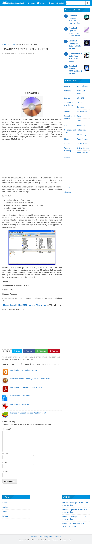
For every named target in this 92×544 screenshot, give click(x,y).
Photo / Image (83, 139)
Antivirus (67, 91)
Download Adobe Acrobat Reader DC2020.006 (27, 387)
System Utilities (83, 148)
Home (31, 3)
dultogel (67, 187)
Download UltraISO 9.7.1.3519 (15, 357)
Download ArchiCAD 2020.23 (21, 396)
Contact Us (57, 537)
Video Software (83, 153)
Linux (79, 121)
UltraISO (44, 357)
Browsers (67, 98)
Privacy (5, 516)
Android (60, 3)
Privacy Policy (47, 537)
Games (79, 116)
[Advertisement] (32, 25)
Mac (51, 3)
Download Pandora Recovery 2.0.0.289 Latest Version (30, 379)
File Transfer (82, 112)
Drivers (67, 112)
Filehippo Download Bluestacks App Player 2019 (28, 413)
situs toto (67, 192)
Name (5, 453)
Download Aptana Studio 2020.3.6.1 (23, 370)
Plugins (67, 144)
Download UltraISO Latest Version (24, 305)
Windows (41, 3)
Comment (6, 429)
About (4, 502)
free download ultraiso (33, 357)
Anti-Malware (82, 86)
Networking (81, 134)
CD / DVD (7, 53)
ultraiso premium (27, 359)
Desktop (80, 102)
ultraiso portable (15, 359)
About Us (34, 537)
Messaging (81, 125)
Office (66, 139)
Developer (81, 107)
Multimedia (81, 130)
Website (5, 471)
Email (5, 462)
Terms (4, 512)
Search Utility (82, 144)
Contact (5, 507)
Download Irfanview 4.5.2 (19, 404)
